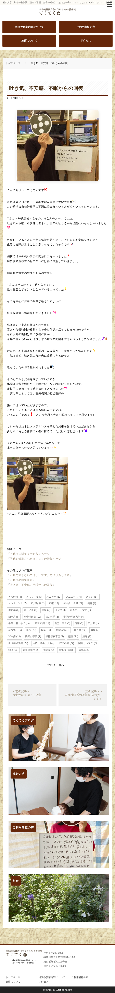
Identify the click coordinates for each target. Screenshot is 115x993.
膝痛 (84, 636)
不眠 (51, 603)
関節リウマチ (85, 643)
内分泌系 (29, 610)
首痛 (81, 650)
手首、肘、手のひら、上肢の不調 (26, 623)
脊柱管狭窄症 (53, 636)
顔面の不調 (65, 650)
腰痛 (70, 636)
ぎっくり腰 (32, 596)
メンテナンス (15, 603)
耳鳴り (44, 630)
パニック (51, 596)
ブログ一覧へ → (57, 665)
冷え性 (58, 610)
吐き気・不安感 (78, 610)
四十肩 (12, 616)
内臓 (44, 610)
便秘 (89, 603)
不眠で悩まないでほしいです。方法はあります (40, 575)
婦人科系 (50, 616)
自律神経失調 (15, 643)
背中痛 (12, 636)
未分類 (91, 623)
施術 (77, 623)
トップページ (12, 63)
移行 (28, 630)
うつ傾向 (13, 596)
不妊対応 (36, 603)
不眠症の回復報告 (21, 580)
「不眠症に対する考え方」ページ (28, 553)
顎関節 (46, 650)
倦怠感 (12, 610)
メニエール (72, 596)
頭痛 (10, 650)
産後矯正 (13, 630)
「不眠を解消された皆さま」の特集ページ (34, 558)
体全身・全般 (70, 603)
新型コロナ (60, 623)
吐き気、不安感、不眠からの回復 (31, 584)
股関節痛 (61, 630)
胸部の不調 (31, 636)
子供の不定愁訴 (71, 616)
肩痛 (93, 630)
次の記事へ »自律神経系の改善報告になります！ (83, 695)
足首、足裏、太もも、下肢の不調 (51, 643)
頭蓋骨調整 (29, 650)
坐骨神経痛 (30, 616)
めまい (89, 596)
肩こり (77, 630)
